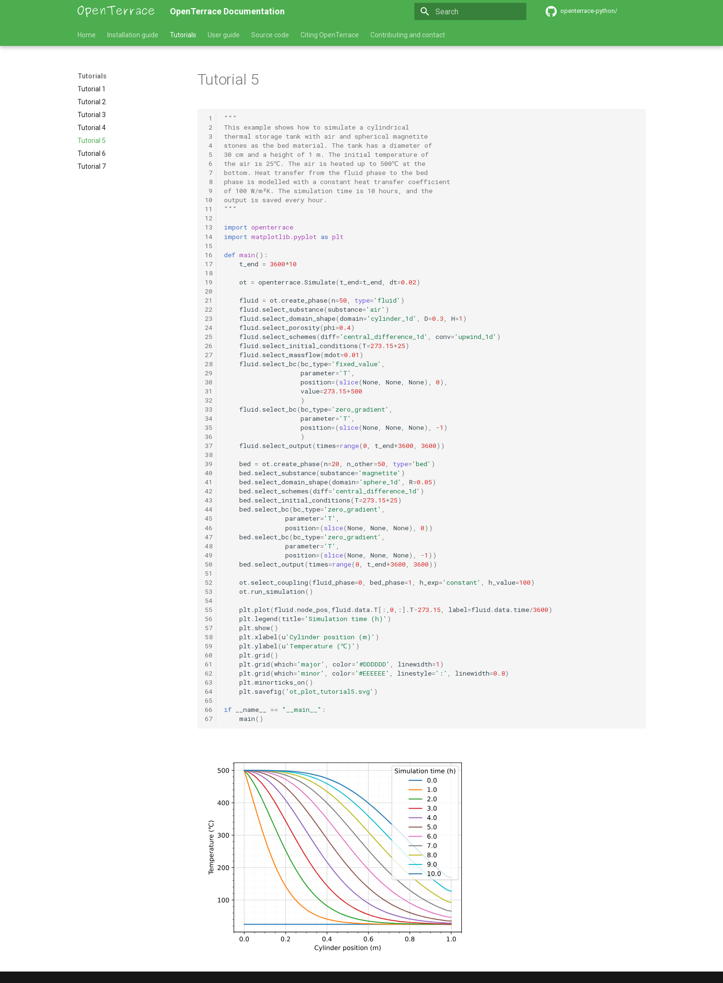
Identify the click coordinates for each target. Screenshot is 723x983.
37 (208, 445)
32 (208, 400)
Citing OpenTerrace (329, 35)
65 (208, 700)
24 (208, 327)
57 (208, 627)
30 (208, 382)
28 (208, 364)
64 (208, 691)
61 (208, 664)
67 (208, 718)
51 (208, 573)
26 (208, 345)
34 (208, 418)
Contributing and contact (407, 35)
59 (208, 646)
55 (208, 609)
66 (208, 709)
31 (208, 391)
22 (208, 309)
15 (208, 245)
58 (208, 637)
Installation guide (132, 35)
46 (208, 528)
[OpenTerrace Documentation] (116, 11)
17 (208, 264)
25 (208, 336)
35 (208, 427)
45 (208, 518)
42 (208, 491)
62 (208, 673)
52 (208, 582)
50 (208, 564)
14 (208, 236)
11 (208, 209)
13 (208, 227)
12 (208, 218)
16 (208, 255)
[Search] (470, 11)
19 (208, 282)
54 (208, 600)
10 (208, 200)
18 (208, 273)
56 (208, 618)
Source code (270, 35)
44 (208, 509)
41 (208, 482)
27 (208, 354)
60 (208, 655)
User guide (224, 35)
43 (208, 500)
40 (208, 473)
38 (208, 454)
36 (208, 436)
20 (208, 291)
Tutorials (183, 35)
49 (208, 555)
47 (208, 537)
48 (208, 546)
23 (208, 318)
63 (208, 682)
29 (208, 373)
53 (208, 591)
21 (208, 300)
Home (87, 35)
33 (208, 409)
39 (208, 463)
